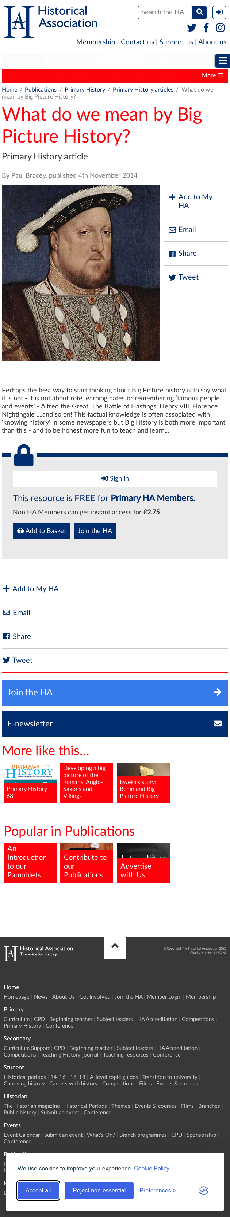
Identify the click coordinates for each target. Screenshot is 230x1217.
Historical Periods (85, 1106)
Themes (120, 1106)
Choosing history (24, 1084)
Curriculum (17, 1019)
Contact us (137, 42)
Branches (209, 1106)
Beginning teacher (70, 1019)
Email (182, 230)
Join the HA (95, 531)
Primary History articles (143, 90)
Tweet (183, 277)
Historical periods (25, 1077)
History (165, 75)
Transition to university (170, 1077)
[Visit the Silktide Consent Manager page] (203, 1190)
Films (145, 1084)
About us (212, 42)
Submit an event (60, 1113)
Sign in (115, 478)
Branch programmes (143, 1135)
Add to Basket (41, 530)
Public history (20, 1113)
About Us (63, 997)
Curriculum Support (27, 1048)
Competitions (198, 1019)
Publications (41, 90)
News (41, 997)
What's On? (101, 1135)
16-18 (77, 1077)
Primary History (25, 75)
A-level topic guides (114, 1077)
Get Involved (94, 997)
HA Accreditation (157, 1019)
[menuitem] (23, 61)
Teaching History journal (70, 1055)
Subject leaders (115, 1019)
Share (182, 254)
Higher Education (184, 60)
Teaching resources (126, 1055)
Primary (24, 60)
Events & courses (177, 1084)
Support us (176, 42)
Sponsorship (201, 1135)
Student (123, 60)
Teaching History (78, 75)
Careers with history (73, 1084)
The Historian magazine (32, 1106)
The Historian (128, 75)
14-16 (58, 1077)
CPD (39, 1019)
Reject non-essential (99, 1190)
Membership (95, 42)
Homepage (17, 997)
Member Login (164, 997)
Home (9, 90)
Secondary (73, 60)
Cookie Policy (151, 1168)
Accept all (38, 1190)
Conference (59, 1026)
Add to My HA (190, 201)
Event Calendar (22, 1135)
